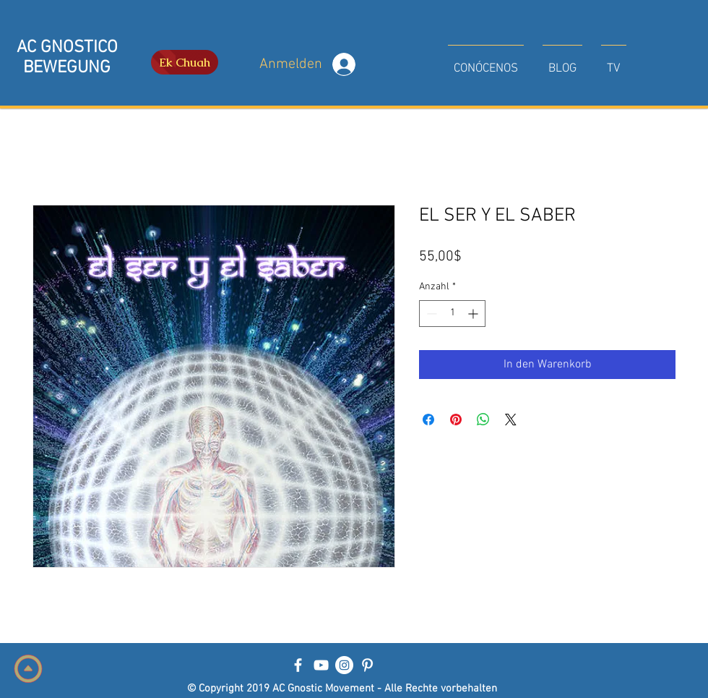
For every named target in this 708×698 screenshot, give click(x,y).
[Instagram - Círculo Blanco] (344, 665)
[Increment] (474, 313)
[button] (486, 62)
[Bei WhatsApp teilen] (483, 419)
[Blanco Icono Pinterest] (367, 665)
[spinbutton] (452, 313)
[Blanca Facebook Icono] (298, 665)
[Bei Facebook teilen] (428, 419)
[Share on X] (510, 419)
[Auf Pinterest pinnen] (456, 419)
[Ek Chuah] (184, 62)
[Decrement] (430, 313)
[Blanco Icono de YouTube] (321, 665)
